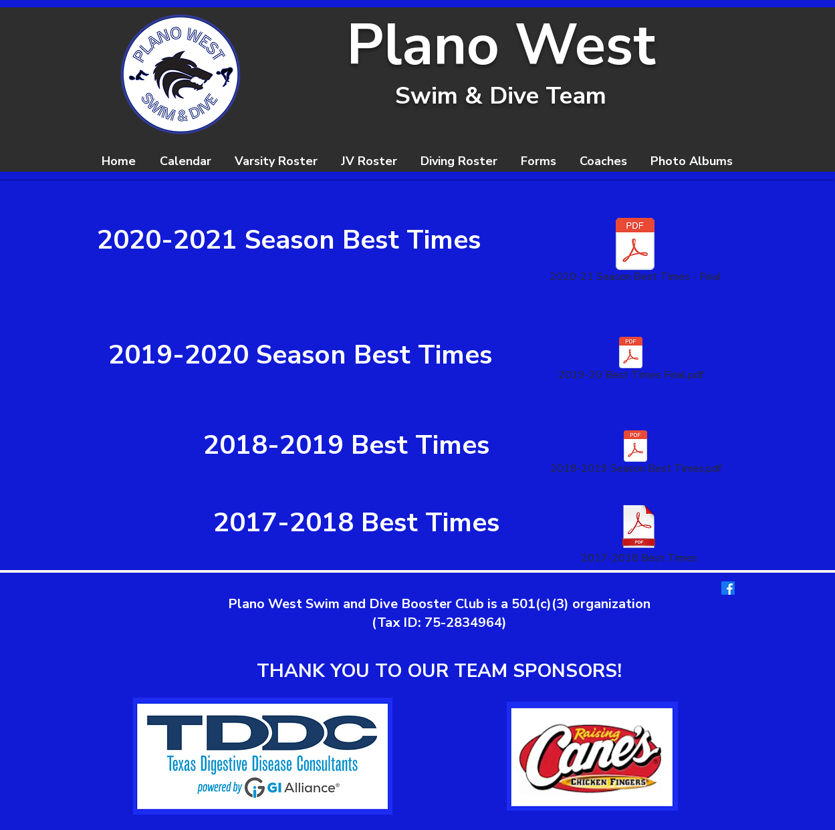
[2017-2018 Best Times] (639, 535)
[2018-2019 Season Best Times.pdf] (635, 455)
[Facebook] (728, 588)
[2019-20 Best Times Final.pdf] (630, 361)
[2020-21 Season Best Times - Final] (635, 253)
